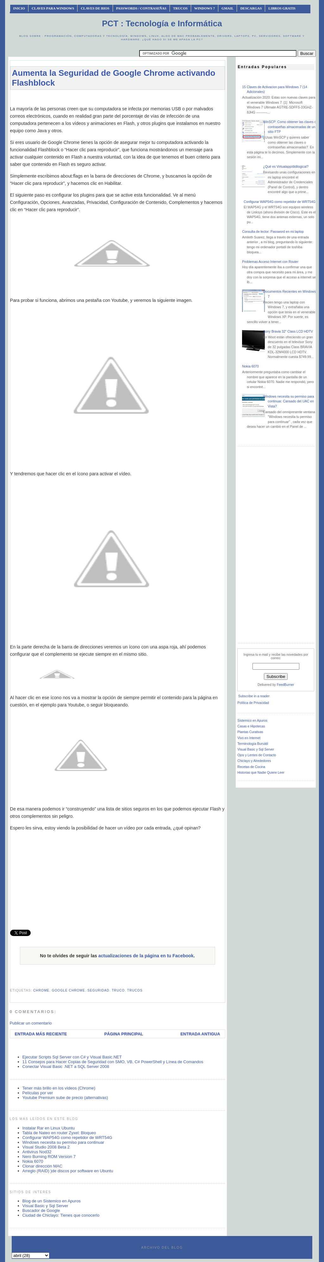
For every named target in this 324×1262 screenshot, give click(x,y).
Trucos (180, 8)
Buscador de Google (41, 1210)
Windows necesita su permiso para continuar (63, 1142)
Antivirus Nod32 (37, 1151)
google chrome (68, 990)
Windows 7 (204, 8)
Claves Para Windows (53, 8)
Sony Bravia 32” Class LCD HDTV (288, 331)
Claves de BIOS (95, 8)
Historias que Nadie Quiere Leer (260, 772)
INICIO (19, 8)
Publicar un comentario (31, 1023)
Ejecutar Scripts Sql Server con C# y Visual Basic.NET (72, 1057)
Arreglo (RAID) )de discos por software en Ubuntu (67, 1170)
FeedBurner (285, 684)
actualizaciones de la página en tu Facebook (146, 955)
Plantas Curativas (250, 732)
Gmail (227, 8)
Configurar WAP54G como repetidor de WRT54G (67, 1137)
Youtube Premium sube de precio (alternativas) (65, 1097)
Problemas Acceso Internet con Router (270, 261)
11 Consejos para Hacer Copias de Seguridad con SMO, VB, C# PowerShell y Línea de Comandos (112, 1061)
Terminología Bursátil (252, 743)
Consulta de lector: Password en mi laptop (273, 231)
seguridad (98, 990)
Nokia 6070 (32, 1161)
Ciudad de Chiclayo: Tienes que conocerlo (61, 1215)
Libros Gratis (282, 8)
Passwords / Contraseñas (141, 8)
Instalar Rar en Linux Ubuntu (48, 1128)
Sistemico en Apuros (252, 720)
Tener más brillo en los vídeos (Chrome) (58, 1088)
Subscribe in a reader (254, 696)
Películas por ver (37, 1092)
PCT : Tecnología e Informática (162, 23)
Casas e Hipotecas (251, 726)
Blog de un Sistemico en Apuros (51, 1201)
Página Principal (123, 1033)
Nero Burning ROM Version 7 (49, 1156)
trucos (135, 990)
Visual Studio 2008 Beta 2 (46, 1147)
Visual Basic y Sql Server (45, 1205)
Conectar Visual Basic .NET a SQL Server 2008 (65, 1066)
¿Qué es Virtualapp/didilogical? (285, 166)
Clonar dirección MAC (42, 1166)
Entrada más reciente (41, 1033)
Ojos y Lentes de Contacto (256, 755)
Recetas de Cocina (251, 767)
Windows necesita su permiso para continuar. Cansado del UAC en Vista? (288, 401)
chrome (41, 990)
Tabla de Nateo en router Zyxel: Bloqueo (59, 1132)
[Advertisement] (125, 97)
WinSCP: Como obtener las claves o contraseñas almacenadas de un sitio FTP (289, 126)
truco (118, 990)
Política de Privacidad (253, 703)
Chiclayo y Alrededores (254, 761)
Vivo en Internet (248, 738)
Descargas (251, 8)
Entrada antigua (200, 1033)
